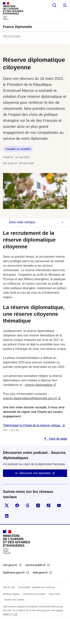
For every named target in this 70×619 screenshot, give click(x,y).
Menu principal (65, 5)
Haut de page (57, 438)
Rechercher (54, 5)
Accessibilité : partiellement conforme (36, 587)
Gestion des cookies (14, 599)
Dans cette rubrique (22, 222)
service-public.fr (35, 565)
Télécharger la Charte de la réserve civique (32, 425)
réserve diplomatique (39, 384)
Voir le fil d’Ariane (11, 36)
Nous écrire (54, 594)
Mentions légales (11, 594)
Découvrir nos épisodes (35, 473)
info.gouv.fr (10, 565)
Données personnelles (34, 594)
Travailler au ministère (18, 148)
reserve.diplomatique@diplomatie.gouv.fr (30, 398)
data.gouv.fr (40, 572)
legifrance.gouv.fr (14, 572)
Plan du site (9, 587)
